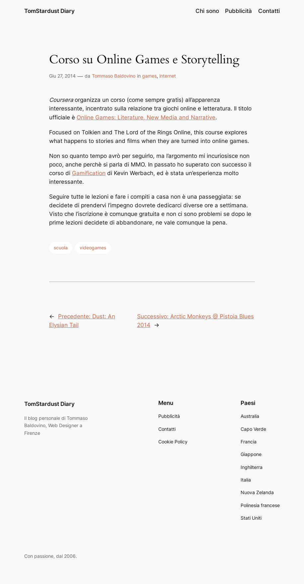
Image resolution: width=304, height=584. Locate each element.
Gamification (89, 173)
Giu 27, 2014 (62, 76)
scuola (61, 247)
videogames (93, 247)
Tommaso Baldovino (113, 76)
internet (167, 76)
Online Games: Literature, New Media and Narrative (146, 117)
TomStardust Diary (49, 10)
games (149, 76)
